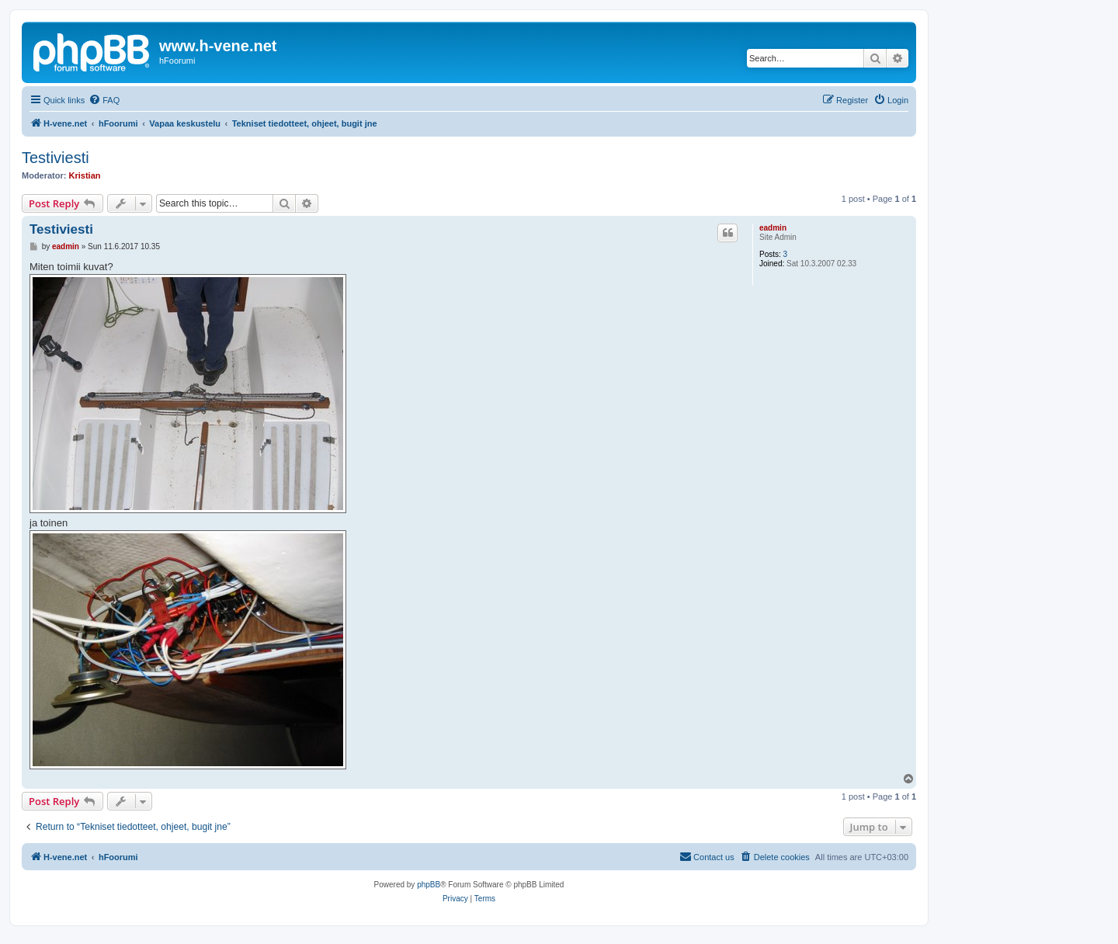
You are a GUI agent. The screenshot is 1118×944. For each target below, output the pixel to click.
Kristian (85, 175)
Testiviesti (55, 157)
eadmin (772, 228)
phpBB (428, 884)
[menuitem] (104, 100)
